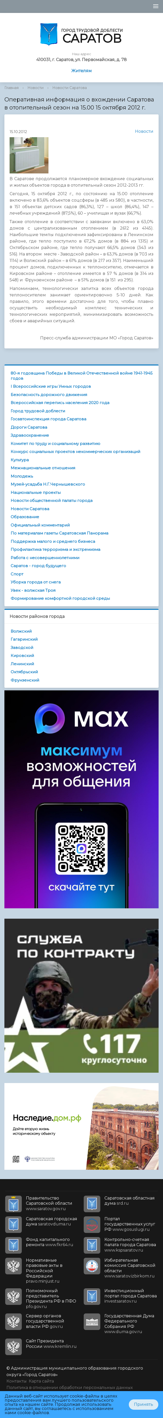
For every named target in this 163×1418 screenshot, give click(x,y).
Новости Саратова (69, 87)
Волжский (21, 631)
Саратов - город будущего (38, 565)
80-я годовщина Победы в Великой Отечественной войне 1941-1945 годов (82, 376)
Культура (20, 459)
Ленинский (22, 663)
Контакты (16, 1381)
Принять (143, 1404)
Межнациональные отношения (43, 467)
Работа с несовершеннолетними (45, 557)
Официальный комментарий (40, 525)
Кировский (22, 655)
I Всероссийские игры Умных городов (51, 386)
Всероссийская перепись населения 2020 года (60, 402)
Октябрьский (24, 671)
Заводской (22, 647)
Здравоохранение (30, 435)
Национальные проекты (36, 492)
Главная (11, 87)
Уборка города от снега (36, 582)
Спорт (17, 574)
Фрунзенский (25, 680)
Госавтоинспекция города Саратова (48, 418)
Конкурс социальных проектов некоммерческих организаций (75, 451)
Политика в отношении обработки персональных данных (69, 1387)
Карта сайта (41, 1381)
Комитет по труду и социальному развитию (55, 443)
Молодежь (22, 476)
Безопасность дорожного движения (49, 394)
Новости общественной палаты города (52, 500)
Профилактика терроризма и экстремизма (55, 549)
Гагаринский (24, 639)
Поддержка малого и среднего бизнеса (53, 541)
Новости (35, 87)
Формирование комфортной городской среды (60, 598)
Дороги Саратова (29, 427)
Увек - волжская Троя (33, 590)
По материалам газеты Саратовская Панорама (59, 533)
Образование (25, 516)
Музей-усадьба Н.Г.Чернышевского (48, 484)
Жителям (81, 70)
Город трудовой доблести (38, 410)
